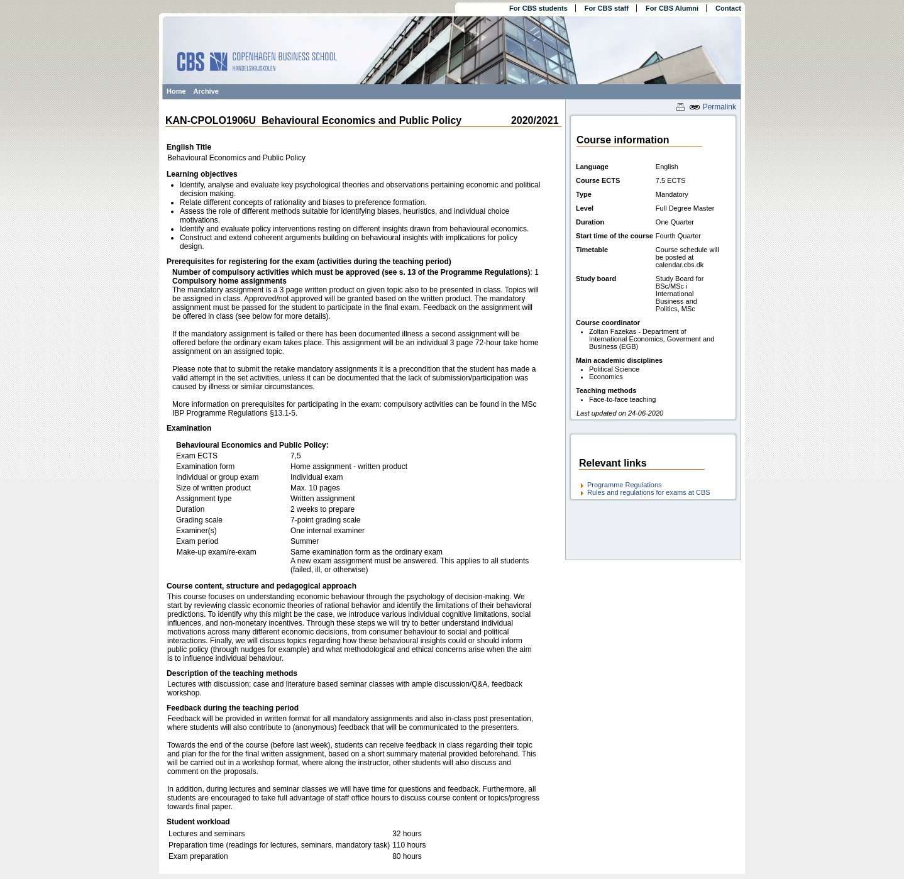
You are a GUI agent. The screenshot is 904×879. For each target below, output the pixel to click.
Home (176, 91)
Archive (206, 91)
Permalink (712, 106)
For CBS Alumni (672, 8)
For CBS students (538, 8)
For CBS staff (607, 8)
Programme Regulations (624, 485)
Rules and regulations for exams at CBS (648, 492)
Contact (728, 8)
